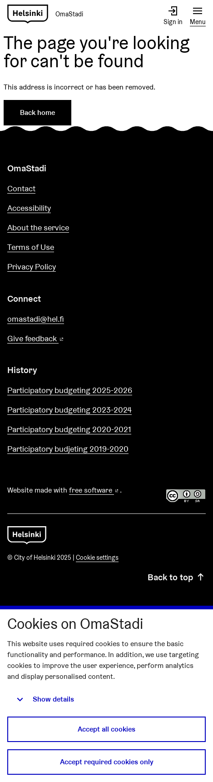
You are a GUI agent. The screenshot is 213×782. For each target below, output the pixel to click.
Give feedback (57, 338)
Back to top (177, 577)
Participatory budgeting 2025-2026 (69, 390)
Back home (37, 112)
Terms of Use (30, 247)
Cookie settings (97, 557)
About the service (38, 227)
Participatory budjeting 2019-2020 (68, 448)
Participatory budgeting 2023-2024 (69, 409)
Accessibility (29, 208)
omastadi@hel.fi (35, 319)
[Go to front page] (48, 14)
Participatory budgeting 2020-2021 (69, 429)
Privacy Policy (31, 266)
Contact (21, 188)
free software (94, 490)
